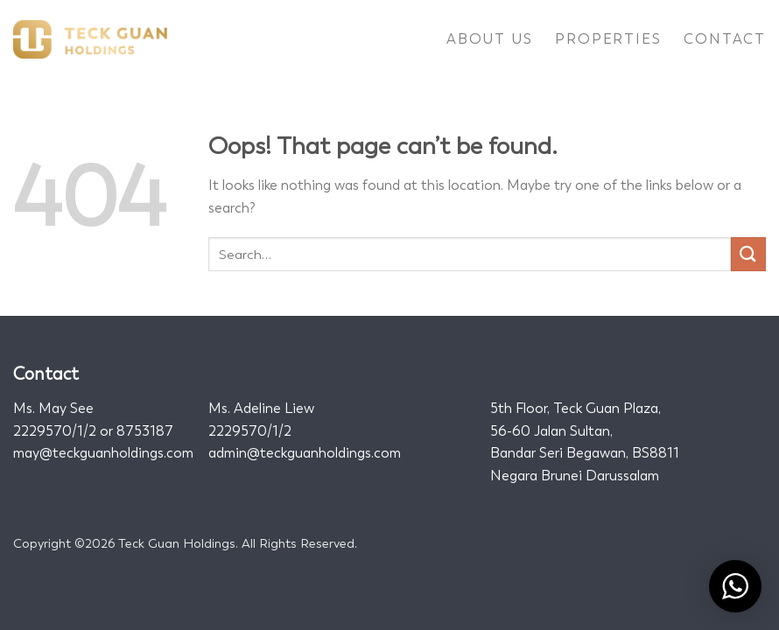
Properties (608, 39)
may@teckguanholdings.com (103, 452)
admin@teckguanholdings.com (304, 452)
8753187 (144, 431)
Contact (725, 39)
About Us (489, 39)
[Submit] (748, 254)
